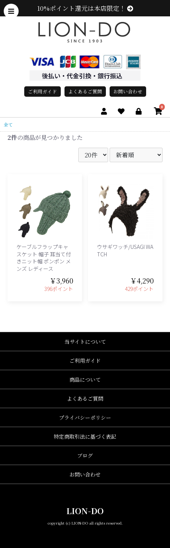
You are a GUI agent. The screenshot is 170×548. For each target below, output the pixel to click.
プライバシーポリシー (85, 417)
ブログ (85, 455)
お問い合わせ (127, 91)
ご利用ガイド (42, 91)
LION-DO (85, 510)
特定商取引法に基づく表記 (85, 436)
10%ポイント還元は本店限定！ (85, 8)
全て (8, 124)
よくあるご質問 (85, 91)
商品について (85, 379)
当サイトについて (85, 341)
